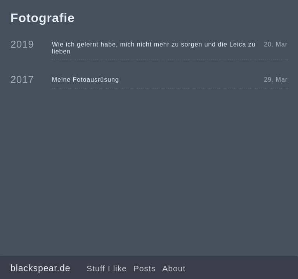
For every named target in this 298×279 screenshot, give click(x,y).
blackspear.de (40, 268)
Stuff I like (107, 268)
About (173, 268)
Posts (144, 268)
